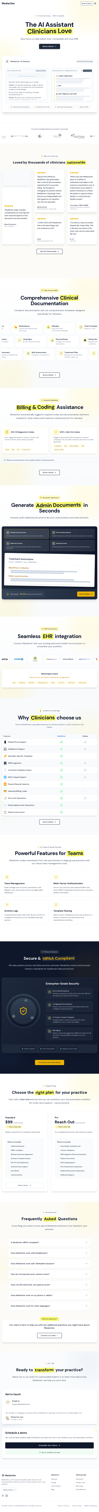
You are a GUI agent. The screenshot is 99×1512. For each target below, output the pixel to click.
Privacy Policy (77, 1506)
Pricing (53, 1483)
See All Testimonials (49, 251)
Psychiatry (79, 1479)
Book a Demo (62, 46)
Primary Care (80, 1483)
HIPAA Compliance (90, 1506)
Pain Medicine (81, 1489)
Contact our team (49, 1335)
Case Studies (56, 1486)
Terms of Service (64, 1506)
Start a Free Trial (86, 3)
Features (54, 1479)
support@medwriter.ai (21, 1404)
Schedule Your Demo (49, 1445)
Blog (52, 1489)
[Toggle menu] (95, 3)
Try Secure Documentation (49, 1062)
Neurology (79, 1486)
